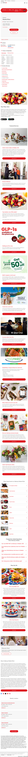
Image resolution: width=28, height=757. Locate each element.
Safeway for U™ (5, 76)
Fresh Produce (13, 501)
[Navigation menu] (1, 3)
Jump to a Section (14, 39)
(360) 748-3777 (4, 46)
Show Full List (4, 86)
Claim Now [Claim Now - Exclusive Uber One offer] (17, 344)
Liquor (13, 528)
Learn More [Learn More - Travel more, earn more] (17, 313)
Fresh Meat (13, 496)
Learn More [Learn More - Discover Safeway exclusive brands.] (17, 441)
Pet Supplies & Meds (13, 485)
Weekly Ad (3, 707)
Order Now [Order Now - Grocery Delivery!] (17, 188)
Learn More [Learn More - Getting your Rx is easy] (17, 251)
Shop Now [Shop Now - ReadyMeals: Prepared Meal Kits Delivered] (17, 379)
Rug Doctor (4, 71)
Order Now (18, 630)
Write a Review (10, 47)
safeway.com (18, 690)
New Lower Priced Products (7, 69)
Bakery (13, 512)
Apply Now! (4, 81)
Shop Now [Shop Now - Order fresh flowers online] (17, 474)
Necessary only (20, 756)
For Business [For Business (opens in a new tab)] (13, 0)
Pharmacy (13, 523)
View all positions (7, 653)
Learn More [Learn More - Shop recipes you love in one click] (17, 409)
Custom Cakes (4, 68)
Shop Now (14, 32)
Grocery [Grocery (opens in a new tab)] (2, 0)
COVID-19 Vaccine (5, 82)
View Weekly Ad (14, 29)
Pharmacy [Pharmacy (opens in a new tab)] (8, 0)
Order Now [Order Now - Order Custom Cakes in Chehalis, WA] (17, 158)
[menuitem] (5, 10)
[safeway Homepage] (5, 2)
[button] (25, 3)
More (24, 10)
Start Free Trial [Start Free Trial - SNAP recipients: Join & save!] (16, 283)
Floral (13, 507)
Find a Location (14, 731)
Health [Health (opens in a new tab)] (6, 0)
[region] (14, 754)
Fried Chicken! (4, 84)
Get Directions (5, 27)
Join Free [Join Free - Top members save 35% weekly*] (17, 222)
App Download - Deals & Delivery (8, 79)
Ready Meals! (4, 72)
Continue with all (25, 756)
